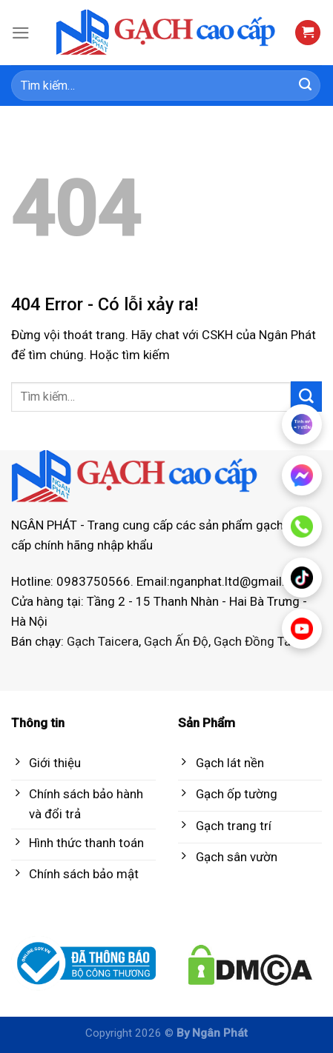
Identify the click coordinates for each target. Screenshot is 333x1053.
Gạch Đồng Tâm (258, 641)
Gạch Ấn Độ (176, 641)
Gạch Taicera (103, 641)
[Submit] (305, 86)
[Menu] (20, 33)
